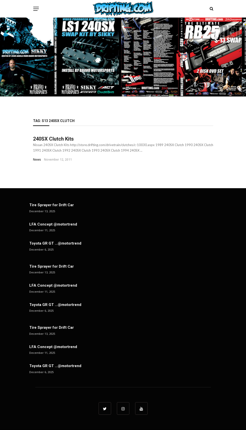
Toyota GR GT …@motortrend (55, 243)
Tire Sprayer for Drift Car (51, 205)
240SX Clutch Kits (53, 139)
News (37, 159)
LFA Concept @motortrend (53, 224)
